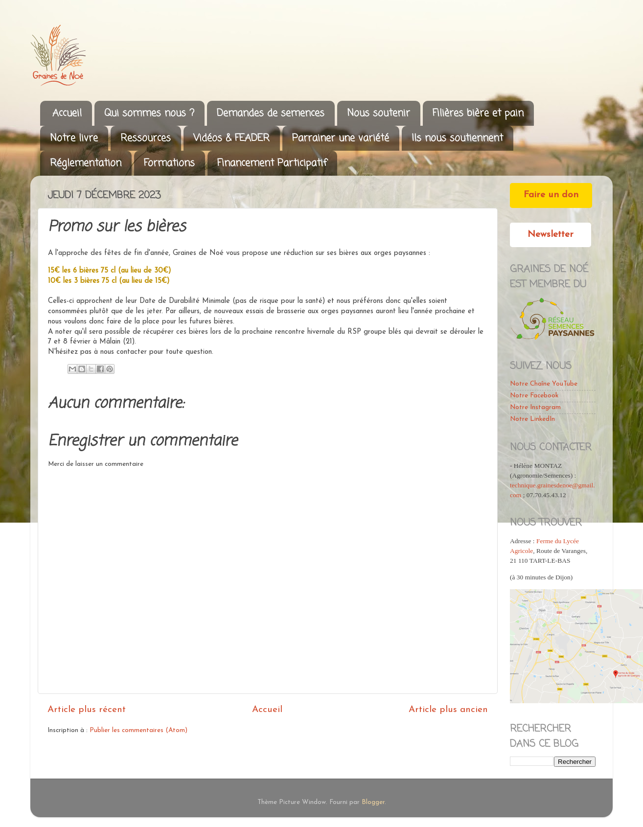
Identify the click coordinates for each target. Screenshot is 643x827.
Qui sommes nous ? (149, 113)
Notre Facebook (534, 395)
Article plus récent (86, 709)
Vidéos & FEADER (231, 138)
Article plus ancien (448, 709)
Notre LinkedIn (532, 419)
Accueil (67, 113)
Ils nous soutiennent (457, 138)
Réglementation (85, 163)
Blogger (373, 802)
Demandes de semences (270, 113)
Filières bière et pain (478, 113)
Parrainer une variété (340, 138)
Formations (169, 163)
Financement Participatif (272, 163)
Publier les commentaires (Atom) (138, 730)
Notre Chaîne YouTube (543, 384)
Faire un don (551, 195)
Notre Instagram (535, 407)
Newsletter (551, 234)
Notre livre (74, 138)
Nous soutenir (378, 113)
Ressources (145, 138)
